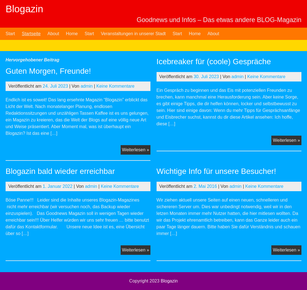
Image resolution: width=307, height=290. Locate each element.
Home (72, 33)
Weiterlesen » (136, 150)
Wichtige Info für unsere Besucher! (216, 171)
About (53, 33)
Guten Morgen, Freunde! (48, 71)
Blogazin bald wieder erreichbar (60, 171)
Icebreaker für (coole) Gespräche (214, 61)
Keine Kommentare (115, 86)
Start (10, 33)
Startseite (31, 33)
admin (87, 86)
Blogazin (24, 8)
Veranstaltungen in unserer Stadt (133, 33)
